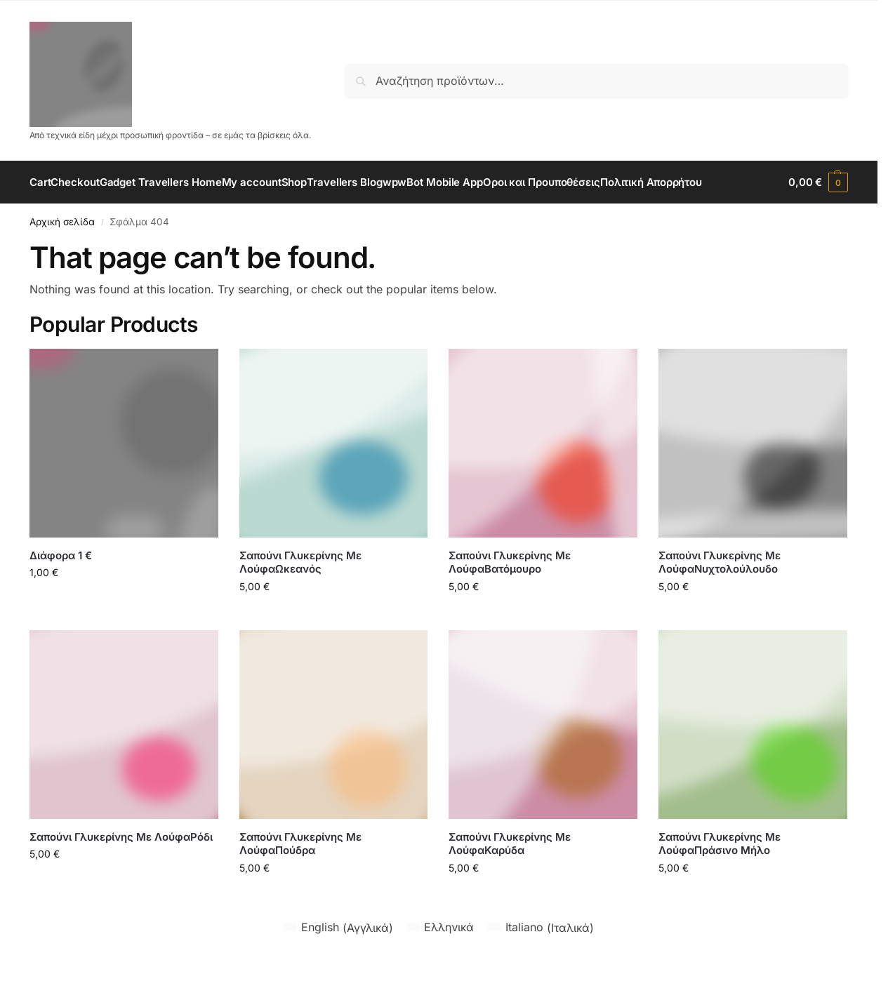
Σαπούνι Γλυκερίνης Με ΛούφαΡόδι (121, 879)
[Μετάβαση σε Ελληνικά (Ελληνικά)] (440, 969)
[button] (818, 203)
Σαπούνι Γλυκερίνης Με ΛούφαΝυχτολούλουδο (719, 604)
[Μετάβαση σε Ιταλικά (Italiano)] (540, 969)
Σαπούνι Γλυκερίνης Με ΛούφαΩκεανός (300, 604)
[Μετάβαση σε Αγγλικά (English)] (338, 969)
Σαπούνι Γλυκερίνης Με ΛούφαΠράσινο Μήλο (719, 886)
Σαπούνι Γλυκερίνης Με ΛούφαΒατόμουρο (510, 604)
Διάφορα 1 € (60, 597)
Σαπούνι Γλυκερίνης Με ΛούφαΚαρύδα (510, 886)
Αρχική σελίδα (62, 263)
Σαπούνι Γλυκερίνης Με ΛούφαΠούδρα (300, 886)
